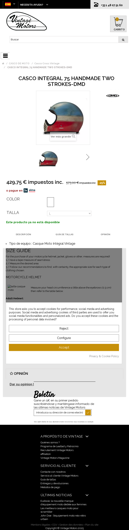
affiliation (45, 454)
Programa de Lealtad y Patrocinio (59, 446)
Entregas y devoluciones (54, 483)
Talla (13, 212)
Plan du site (91, 524)
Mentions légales (40, 524)
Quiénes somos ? (50, 442)
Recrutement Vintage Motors (56, 450)
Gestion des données (71, 524)
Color (13, 199)
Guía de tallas (48, 479)
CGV (54, 524)
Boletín (44, 395)
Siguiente (87, 157)
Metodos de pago (50, 487)
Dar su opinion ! (22, 384)
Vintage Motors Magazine (54, 457)
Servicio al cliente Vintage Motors (59, 475)
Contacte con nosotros (53, 471)
